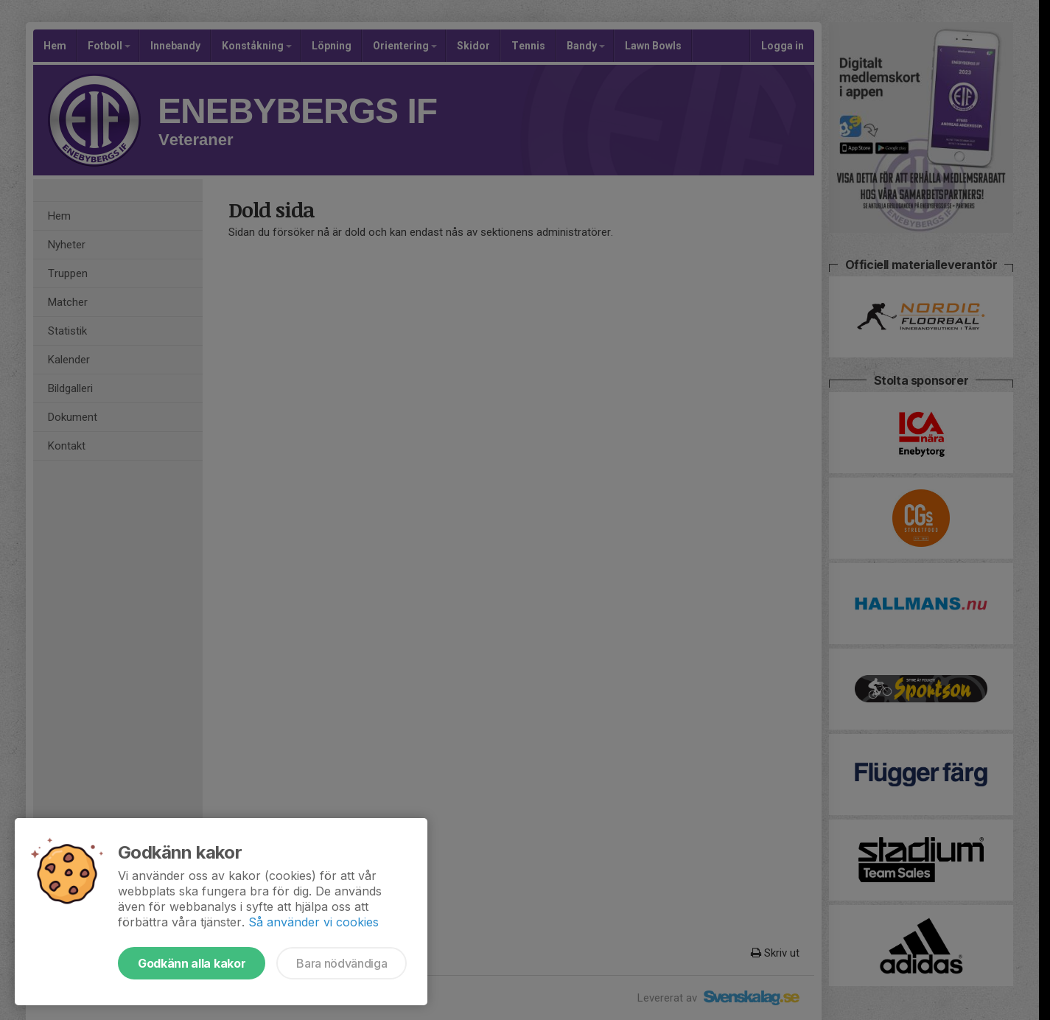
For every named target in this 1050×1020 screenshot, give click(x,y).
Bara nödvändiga (341, 963)
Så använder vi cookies (313, 922)
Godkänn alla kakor (191, 963)
